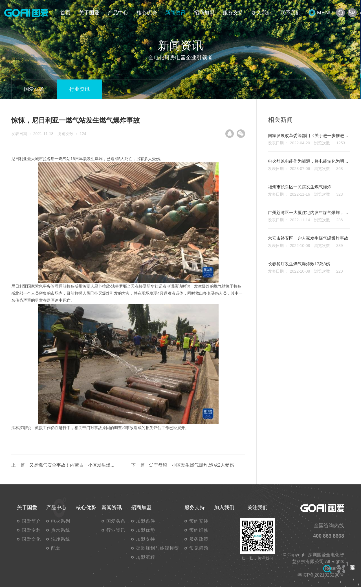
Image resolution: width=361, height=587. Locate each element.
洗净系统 (60, 539)
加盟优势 (145, 530)
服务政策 (198, 539)
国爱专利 (31, 530)
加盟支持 (145, 539)
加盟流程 (145, 557)
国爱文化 (31, 539)
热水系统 (60, 530)
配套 (56, 548)
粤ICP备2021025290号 (321, 575)
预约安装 (198, 521)
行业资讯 (79, 89)
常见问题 (198, 548)
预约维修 (198, 530)
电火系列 (60, 521)
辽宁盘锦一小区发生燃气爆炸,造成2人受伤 (191, 465)
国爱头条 (34, 89)
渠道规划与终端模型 (157, 548)
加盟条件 (145, 521)
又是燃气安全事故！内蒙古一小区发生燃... (71, 465)
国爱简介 (31, 521)
